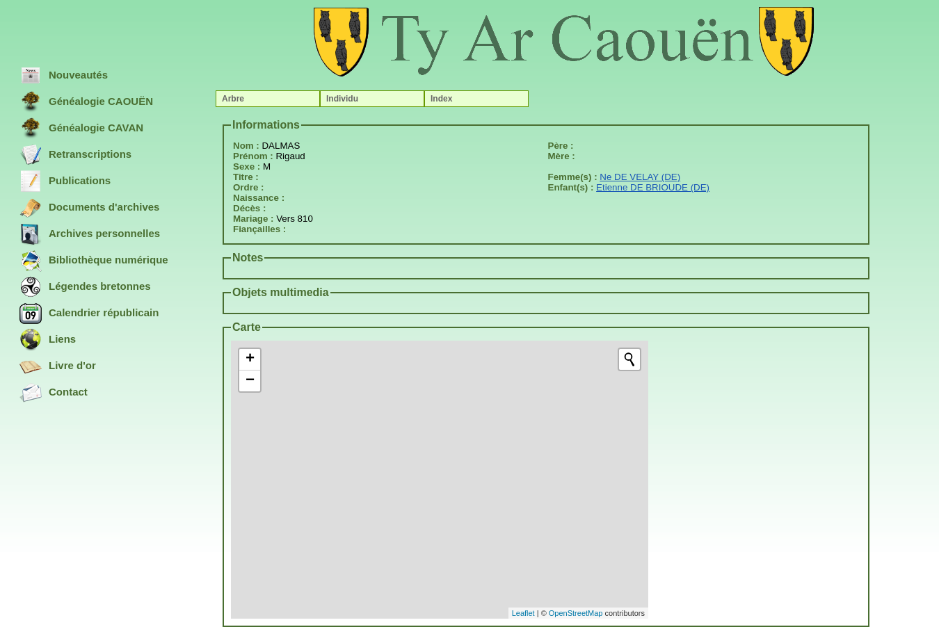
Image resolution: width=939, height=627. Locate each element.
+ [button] (250, 359)
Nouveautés (63, 76)
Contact (53, 393)
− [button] (250, 380)
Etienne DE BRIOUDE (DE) (652, 187)
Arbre (233, 99)
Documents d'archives (89, 208)
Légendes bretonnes (85, 287)
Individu (342, 99)
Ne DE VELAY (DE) (640, 177)
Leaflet (523, 613)
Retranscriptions (75, 155)
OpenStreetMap (576, 613)
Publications (65, 181)
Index (441, 99)
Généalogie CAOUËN (86, 102)
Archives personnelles (89, 234)
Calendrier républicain (89, 313)
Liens (47, 340)
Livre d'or (57, 366)
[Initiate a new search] (629, 359)
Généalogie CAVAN (81, 128)
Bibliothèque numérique (93, 261)
